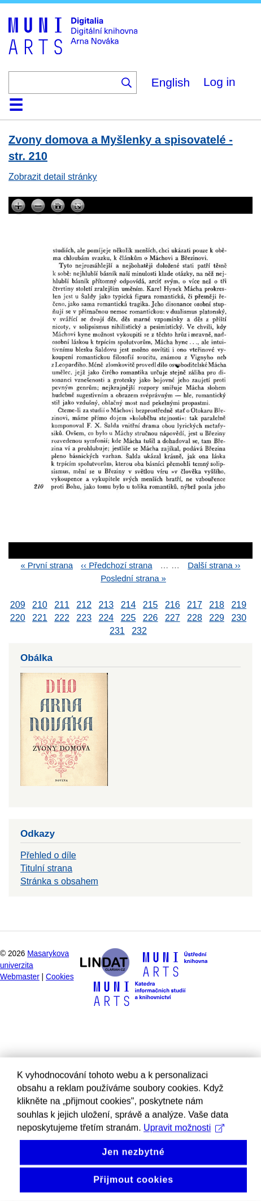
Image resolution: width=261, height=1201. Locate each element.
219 (238, 605)
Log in (219, 81)
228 (194, 618)
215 (150, 605)
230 (238, 618)
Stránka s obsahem (59, 881)
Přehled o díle (48, 855)
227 (172, 618)
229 (216, 618)
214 (128, 605)
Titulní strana (46, 868)
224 (106, 618)
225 (128, 618)
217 (194, 605)
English (170, 82)
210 (39, 605)
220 (17, 618)
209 (17, 605)
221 (39, 618)
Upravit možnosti (183, 1173)
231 (117, 631)
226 (150, 618)
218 (216, 605)
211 (61, 605)
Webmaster (20, 977)
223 (84, 618)
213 (106, 605)
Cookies (60, 977)
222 (61, 618)
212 (84, 605)
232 (139, 631)
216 (172, 605)
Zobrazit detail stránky (52, 177)
